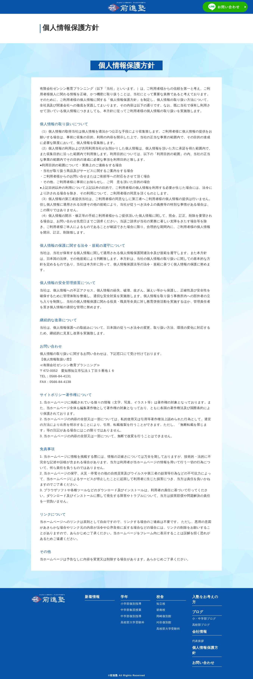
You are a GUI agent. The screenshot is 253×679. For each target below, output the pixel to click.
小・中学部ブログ (204, 618)
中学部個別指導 (131, 616)
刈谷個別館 (163, 622)
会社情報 (199, 632)
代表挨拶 (198, 640)
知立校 (160, 603)
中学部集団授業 (131, 609)
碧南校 (160, 609)
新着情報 (92, 597)
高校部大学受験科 (132, 622)
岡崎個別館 (163, 616)
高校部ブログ (201, 624)
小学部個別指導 (131, 603)
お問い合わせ (203, 663)
